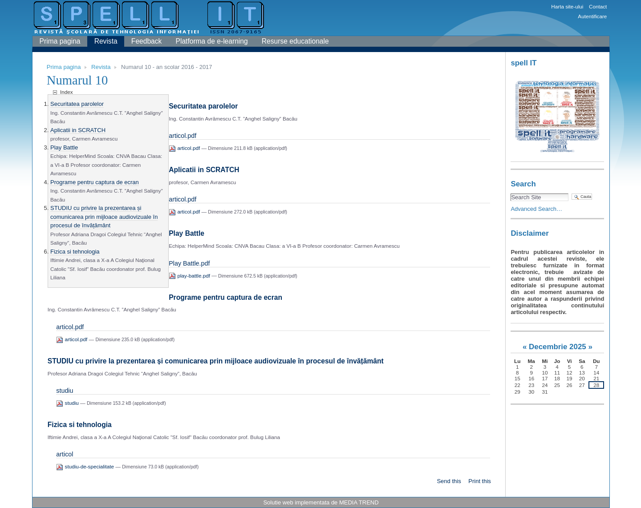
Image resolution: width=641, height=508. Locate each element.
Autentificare (592, 16)
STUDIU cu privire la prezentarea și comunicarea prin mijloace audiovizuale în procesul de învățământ (104, 217)
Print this (479, 481)
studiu (64, 390)
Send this (449, 481)
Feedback (146, 41)
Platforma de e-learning (212, 41)
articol (64, 454)
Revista (106, 41)
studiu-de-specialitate (85, 466)
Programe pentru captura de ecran (94, 182)
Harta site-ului (567, 6)
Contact (598, 6)
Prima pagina (60, 41)
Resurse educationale (295, 41)
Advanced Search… (536, 209)
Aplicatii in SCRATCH (77, 130)
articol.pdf (182, 135)
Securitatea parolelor (77, 104)
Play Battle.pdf (189, 263)
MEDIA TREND (359, 502)
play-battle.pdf (190, 275)
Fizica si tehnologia (75, 251)
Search (523, 184)
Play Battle (64, 147)
